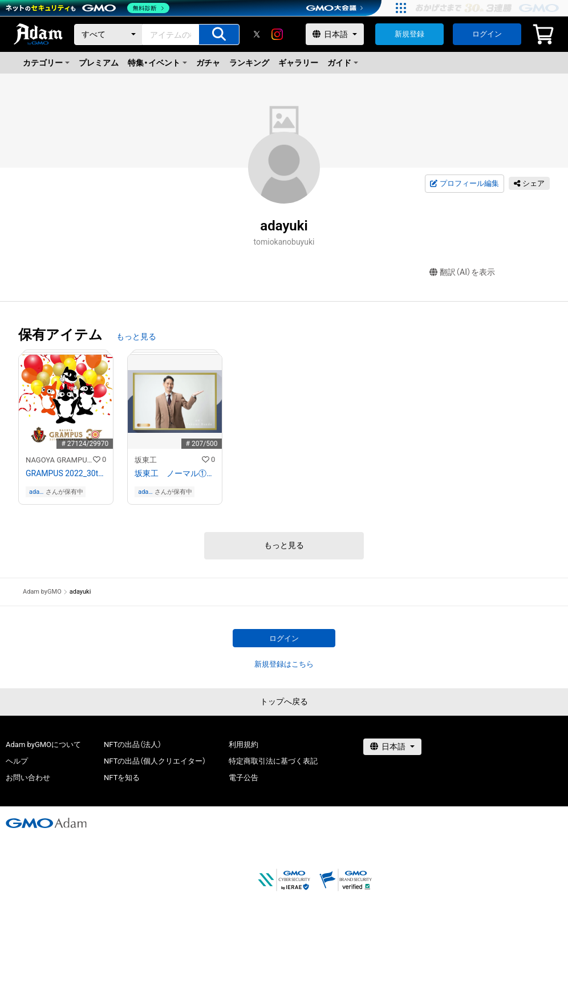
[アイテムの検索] (219, 34)
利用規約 (243, 744)
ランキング (249, 63)
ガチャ (208, 62)
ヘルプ (17, 761)
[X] (256, 34)
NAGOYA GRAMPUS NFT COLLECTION (59, 460)
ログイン (487, 34)
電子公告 (243, 777)
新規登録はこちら (284, 664)
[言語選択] (335, 34)
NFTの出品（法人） (132, 744)
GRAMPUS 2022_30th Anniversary (66, 473)
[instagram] (277, 34)
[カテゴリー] (108, 34)
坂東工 (146, 460)
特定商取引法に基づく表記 (273, 761)
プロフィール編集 (464, 183)
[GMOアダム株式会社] (46, 823)
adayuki (35, 492)
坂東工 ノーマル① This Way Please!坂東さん (175, 473)
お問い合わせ (28, 777)
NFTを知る (122, 777)
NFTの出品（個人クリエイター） (155, 761)
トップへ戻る (284, 701)
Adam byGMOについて (43, 744)
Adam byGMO (42, 591)
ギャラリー (298, 63)
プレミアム (99, 62)
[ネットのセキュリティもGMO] (87, 8)
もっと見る (136, 336)
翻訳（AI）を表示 (462, 272)
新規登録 (409, 34)
